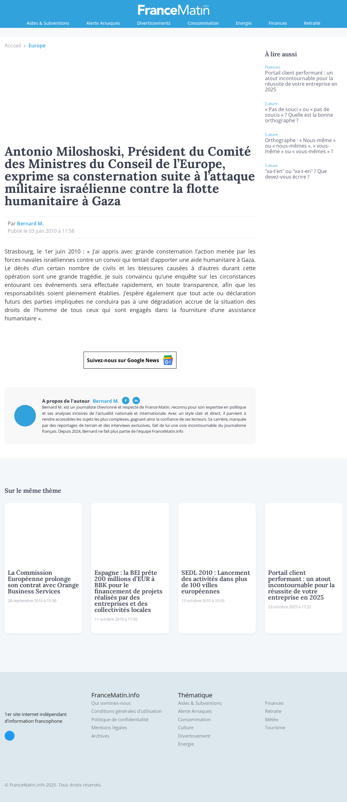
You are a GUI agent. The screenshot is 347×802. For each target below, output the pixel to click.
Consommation (203, 23)
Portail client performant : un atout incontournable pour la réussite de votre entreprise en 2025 (301, 81)
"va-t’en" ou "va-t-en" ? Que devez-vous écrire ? (296, 174)
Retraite (312, 23)
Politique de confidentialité (119, 719)
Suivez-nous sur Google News (130, 360)
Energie (244, 23)
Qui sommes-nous (111, 703)
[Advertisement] (130, 95)
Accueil (13, 45)
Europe (37, 45)
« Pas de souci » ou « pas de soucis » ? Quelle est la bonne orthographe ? (299, 115)
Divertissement (194, 736)
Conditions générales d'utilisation (126, 711)
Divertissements (154, 23)
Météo (271, 719)
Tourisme (275, 727)
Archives (100, 736)
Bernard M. (30, 223)
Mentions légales (109, 727)
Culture (185, 727)
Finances (278, 23)
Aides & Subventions (48, 23)
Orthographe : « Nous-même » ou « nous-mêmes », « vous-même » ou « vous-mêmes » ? (300, 146)
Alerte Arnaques (103, 23)
